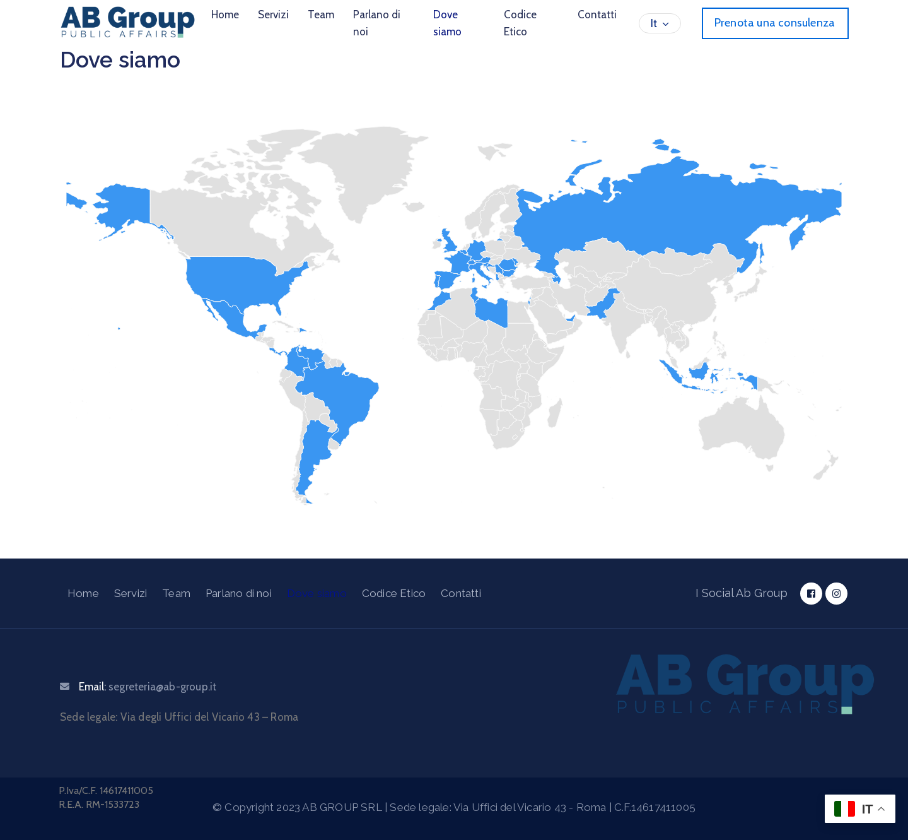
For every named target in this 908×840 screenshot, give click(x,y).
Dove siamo (447, 23)
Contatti (597, 14)
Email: (147, 686)
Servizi (273, 14)
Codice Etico (520, 23)
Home (225, 14)
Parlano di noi (376, 23)
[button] (775, 23)
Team (321, 14)
